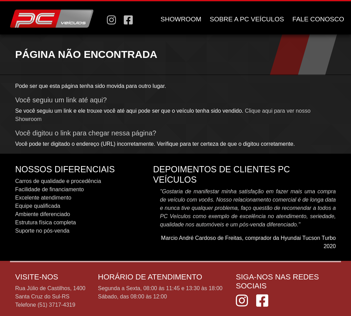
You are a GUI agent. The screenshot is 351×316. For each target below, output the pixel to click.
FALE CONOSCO (318, 19)
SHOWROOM (181, 19)
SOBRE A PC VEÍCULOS (247, 19)
